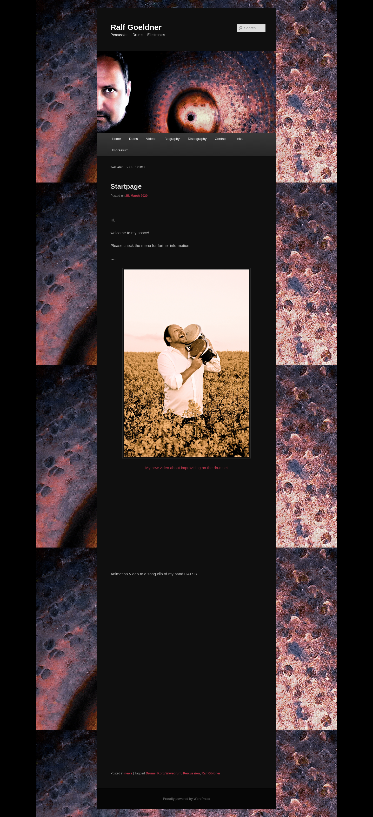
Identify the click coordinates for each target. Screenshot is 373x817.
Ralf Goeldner (136, 27)
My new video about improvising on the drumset (186, 369)
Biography (172, 139)
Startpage (126, 186)
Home (116, 139)
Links (238, 139)
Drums (151, 773)
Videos (151, 139)
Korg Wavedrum (169, 773)
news (128, 773)
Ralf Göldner (211, 773)
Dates (133, 139)
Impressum (120, 150)
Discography (197, 139)
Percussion (191, 773)
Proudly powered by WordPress (186, 799)
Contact (221, 139)
